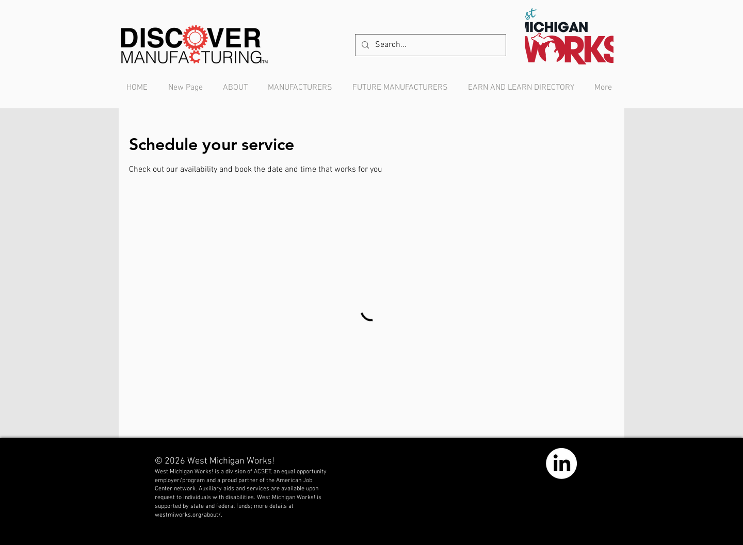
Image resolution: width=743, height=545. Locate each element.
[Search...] (429, 45)
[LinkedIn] (561, 463)
